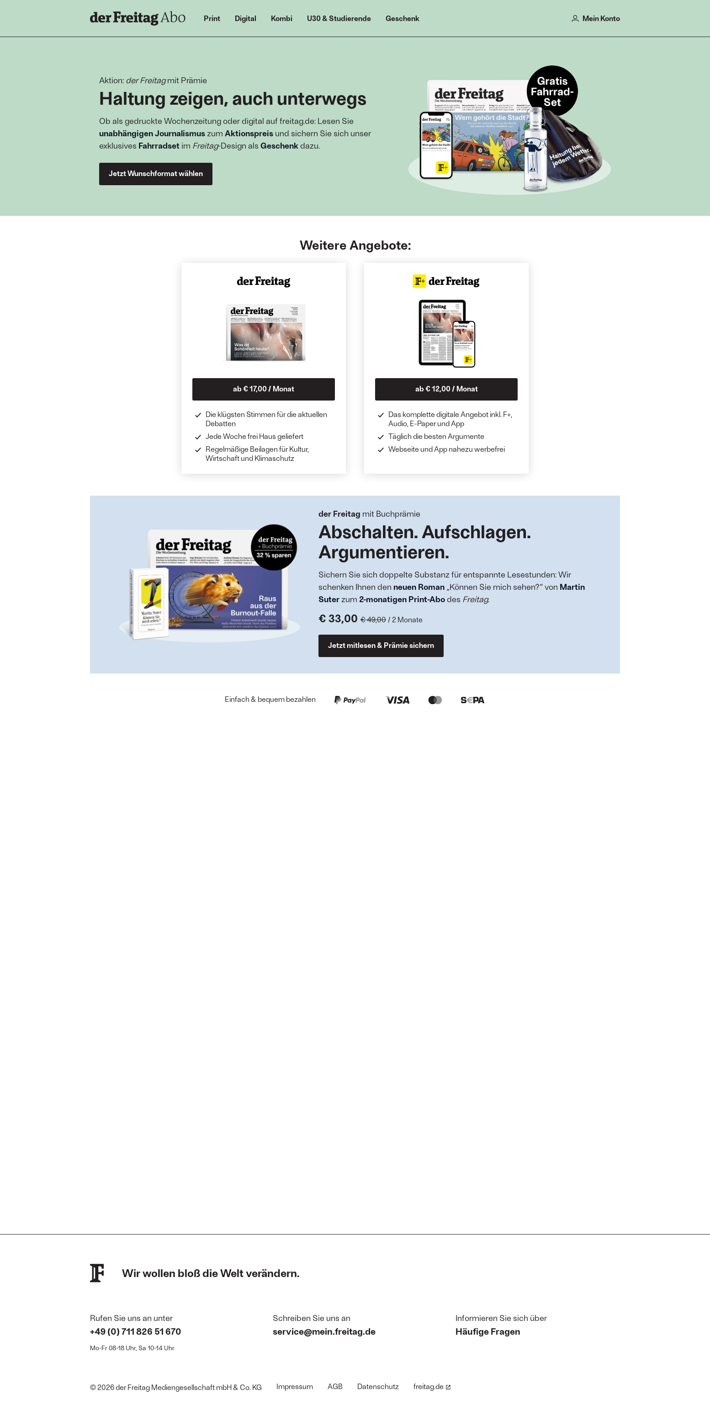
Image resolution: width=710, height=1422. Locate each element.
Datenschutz (378, 1386)
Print (212, 18)
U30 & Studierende (339, 18)
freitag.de (432, 1386)
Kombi (281, 18)
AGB (335, 1386)
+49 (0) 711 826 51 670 (135, 1331)
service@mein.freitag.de (324, 1331)
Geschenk (402, 18)
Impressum (294, 1386)
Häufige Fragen (488, 1331)
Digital (245, 18)
